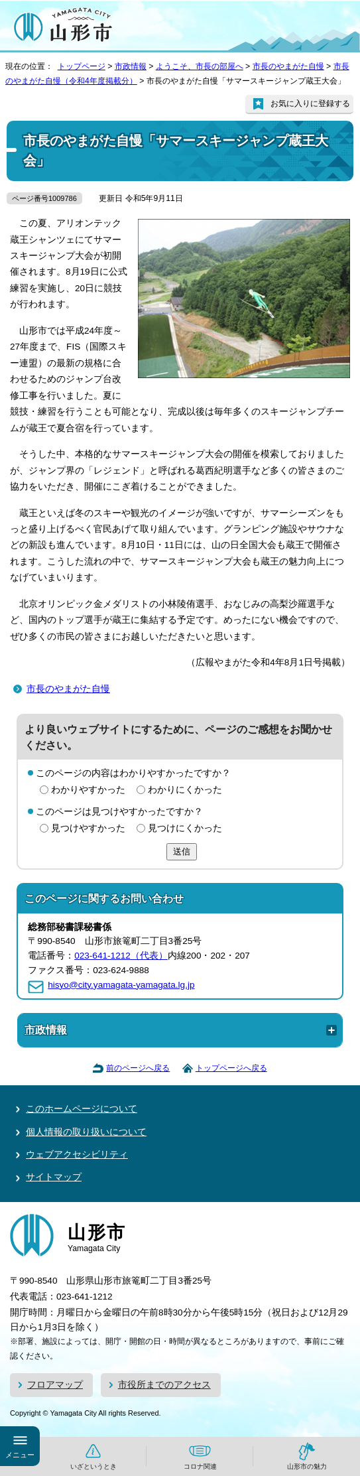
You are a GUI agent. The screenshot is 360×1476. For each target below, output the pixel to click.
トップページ (81, 66)
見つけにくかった (185, 828)
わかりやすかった (88, 790)
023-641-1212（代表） (121, 956)
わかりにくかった (185, 790)
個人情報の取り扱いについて (86, 1132)
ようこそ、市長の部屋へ (199, 66)
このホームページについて (81, 1109)
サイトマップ (54, 1177)
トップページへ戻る (231, 1068)
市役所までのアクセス (164, 1385)
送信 (181, 851)
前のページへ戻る (138, 1068)
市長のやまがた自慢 (288, 66)
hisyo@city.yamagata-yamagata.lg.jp (121, 985)
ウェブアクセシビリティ (77, 1155)
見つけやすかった (88, 828)
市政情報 (131, 66)
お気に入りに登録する (310, 103)
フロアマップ (55, 1385)
